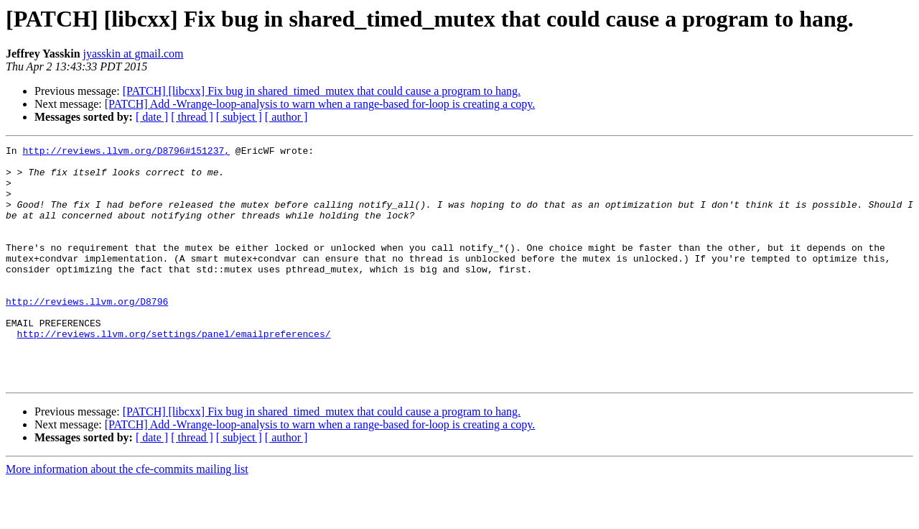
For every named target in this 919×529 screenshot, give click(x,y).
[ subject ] (239, 117)
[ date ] (152, 117)
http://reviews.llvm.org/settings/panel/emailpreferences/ (174, 372)
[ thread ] (192, 117)
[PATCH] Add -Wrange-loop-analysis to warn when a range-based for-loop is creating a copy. (320, 104)
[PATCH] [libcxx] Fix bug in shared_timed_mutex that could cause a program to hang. (322, 91)
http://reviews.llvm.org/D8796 (87, 333)
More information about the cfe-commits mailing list (127, 516)
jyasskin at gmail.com (133, 53)
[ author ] (286, 117)
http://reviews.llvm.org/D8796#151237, (126, 152)
